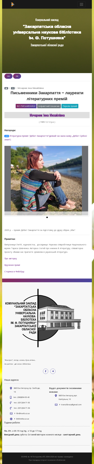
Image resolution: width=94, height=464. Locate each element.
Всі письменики (26, 106)
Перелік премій (70, 106)
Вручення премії (12, 265)
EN (17, 76)
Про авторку (10, 258)
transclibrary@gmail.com (71, 404)
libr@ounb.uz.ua (23, 413)
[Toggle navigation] (81, 4)
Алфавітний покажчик (49, 106)
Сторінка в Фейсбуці (14, 271)
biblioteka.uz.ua (22, 419)
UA (8, 76)
